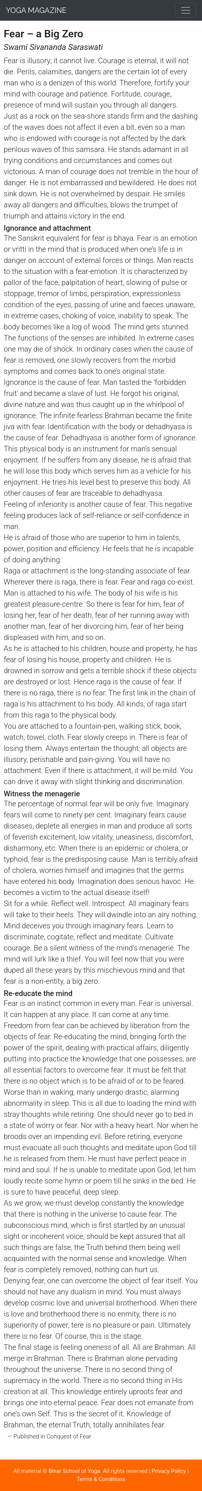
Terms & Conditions (101, 1479)
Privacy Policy (169, 1471)
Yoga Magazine (36, 10)
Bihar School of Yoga (74, 1471)
